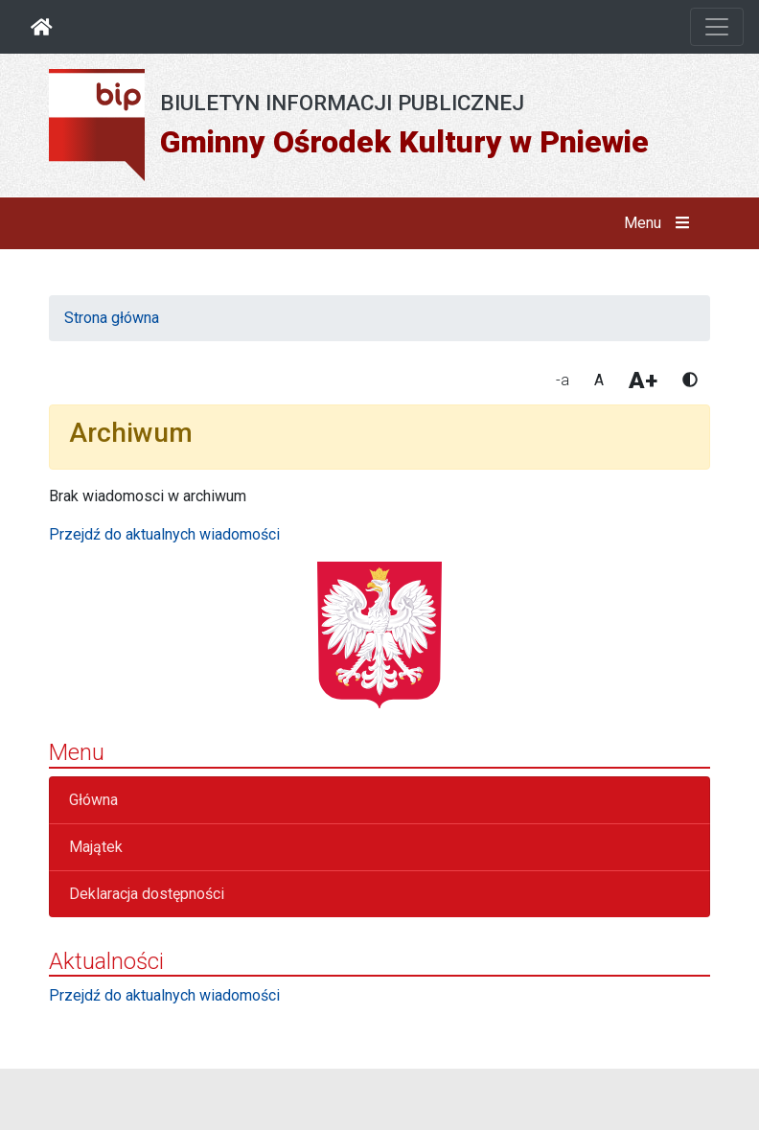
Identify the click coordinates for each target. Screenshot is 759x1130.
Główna (93, 800)
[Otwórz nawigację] (717, 27)
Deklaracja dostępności (146, 894)
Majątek (96, 847)
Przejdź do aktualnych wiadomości (164, 534)
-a (562, 380)
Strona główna (111, 318)
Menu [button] (661, 223)
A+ (643, 380)
